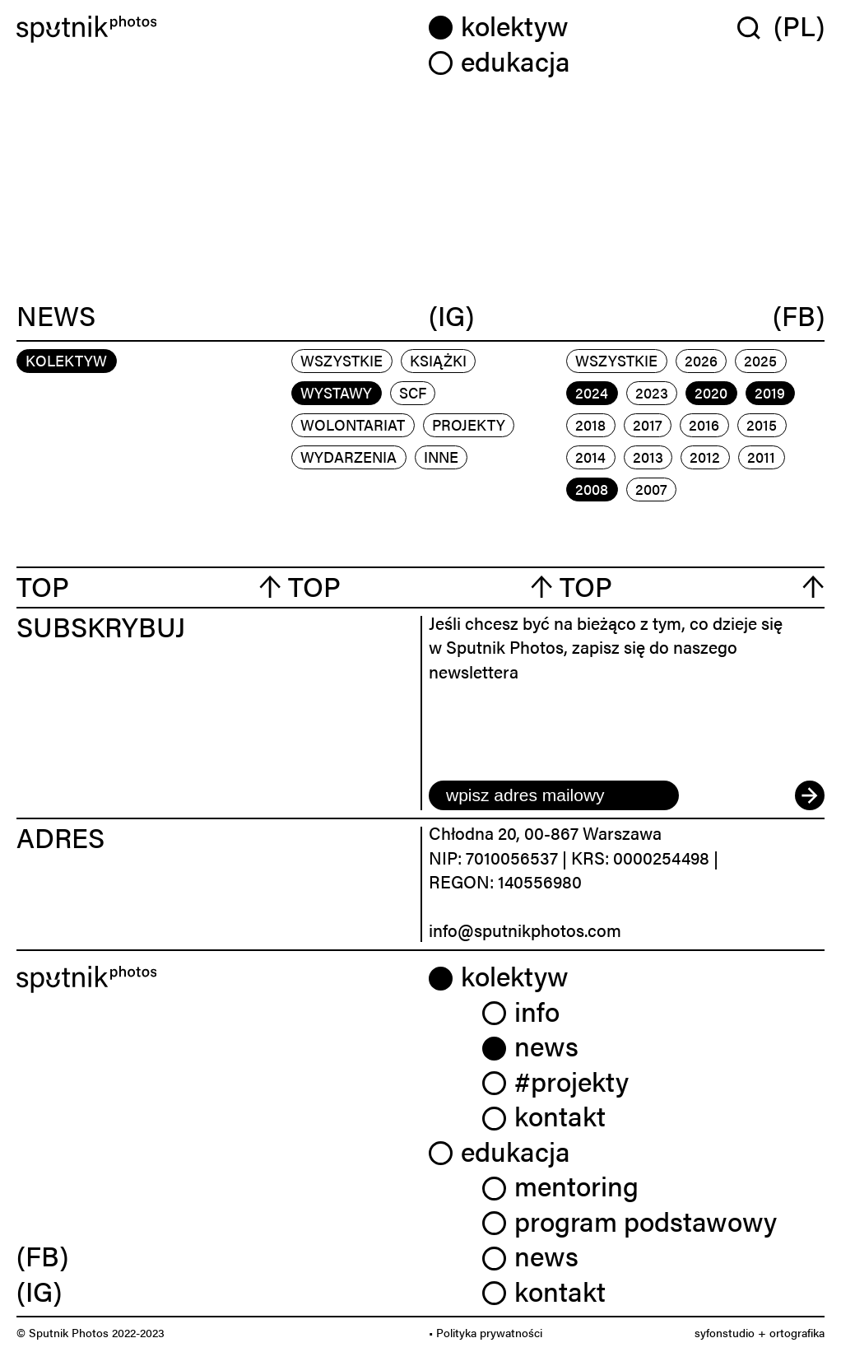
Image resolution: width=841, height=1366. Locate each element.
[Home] (214, 29)
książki (438, 360)
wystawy (336, 392)
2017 (647, 424)
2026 (701, 360)
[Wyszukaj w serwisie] (755, 27)
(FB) (799, 315)
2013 (648, 456)
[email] (554, 795)
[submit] (810, 795)
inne (441, 456)
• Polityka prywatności (485, 1332)
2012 (705, 456)
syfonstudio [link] (725, 1332)
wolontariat (352, 424)
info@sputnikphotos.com (525, 929)
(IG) (451, 315)
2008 (591, 488)
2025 (760, 360)
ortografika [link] (797, 1332)
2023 (651, 392)
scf (412, 392)
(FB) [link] (42, 1255)
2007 (651, 488)
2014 (590, 456)
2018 (590, 424)
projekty (468, 424)
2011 (761, 456)
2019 (770, 392)
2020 (711, 392)
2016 (704, 424)
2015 (761, 424)
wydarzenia (348, 456)
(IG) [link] (39, 1290)
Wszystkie (341, 360)
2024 (591, 392)
